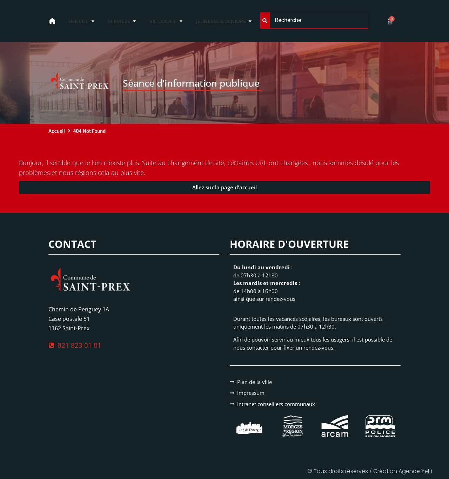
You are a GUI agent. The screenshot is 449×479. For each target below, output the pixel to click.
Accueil (56, 131)
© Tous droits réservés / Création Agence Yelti (370, 471)
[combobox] (314, 20)
